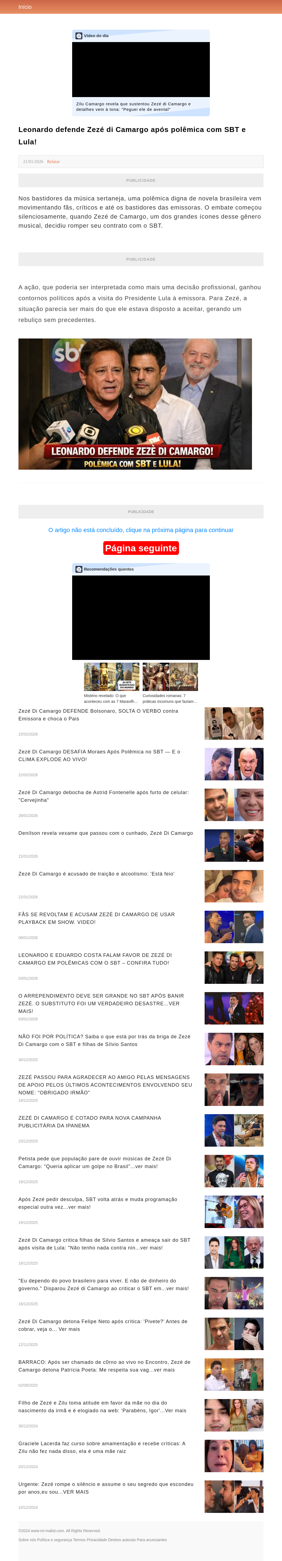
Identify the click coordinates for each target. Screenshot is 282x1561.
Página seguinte (141, 548)
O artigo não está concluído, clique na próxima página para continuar (141, 530)
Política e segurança (54, 1540)
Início (25, 7)
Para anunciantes (152, 1540)
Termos (79, 1540)
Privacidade (97, 1540)
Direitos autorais (122, 1540)
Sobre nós (27, 1540)
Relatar (53, 161)
